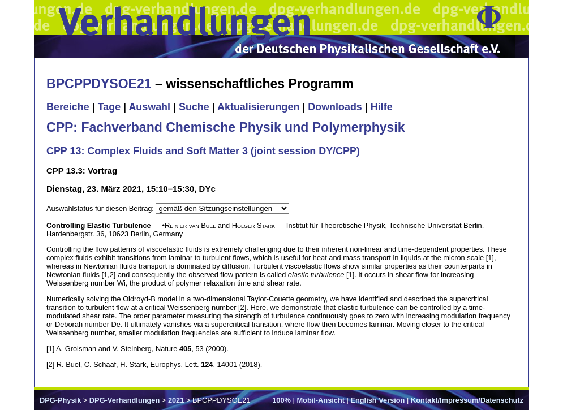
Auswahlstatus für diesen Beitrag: (101, 208)
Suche (194, 107)
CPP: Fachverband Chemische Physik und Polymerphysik (225, 127)
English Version (377, 400)
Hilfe (382, 107)
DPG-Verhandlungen (124, 400)
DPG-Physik (60, 400)
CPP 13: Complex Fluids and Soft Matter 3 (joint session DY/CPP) (203, 151)
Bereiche (67, 107)
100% (281, 400)
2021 (176, 400)
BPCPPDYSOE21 (99, 83)
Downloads (335, 107)
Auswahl (149, 107)
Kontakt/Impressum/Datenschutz (467, 400)
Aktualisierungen (258, 107)
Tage (109, 107)
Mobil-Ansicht (320, 400)
